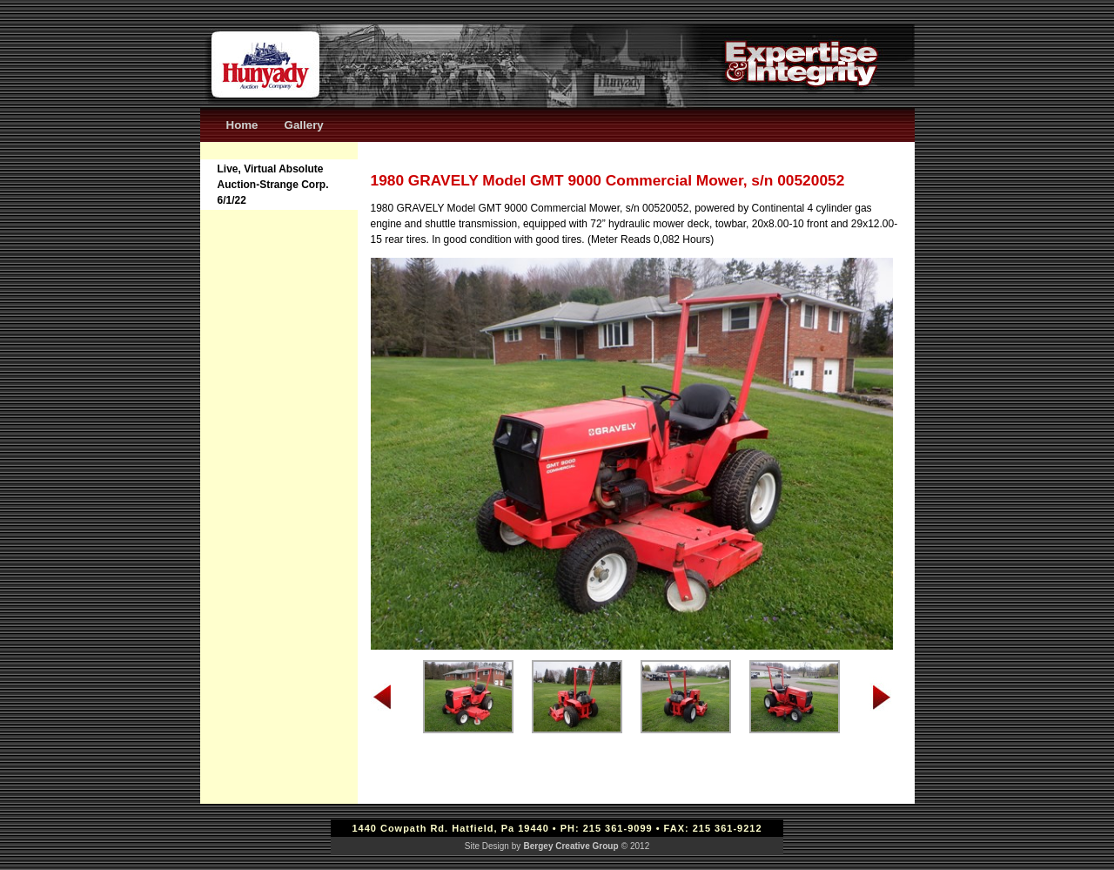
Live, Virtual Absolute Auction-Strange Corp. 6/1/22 (273, 184)
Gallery (304, 125)
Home (242, 125)
